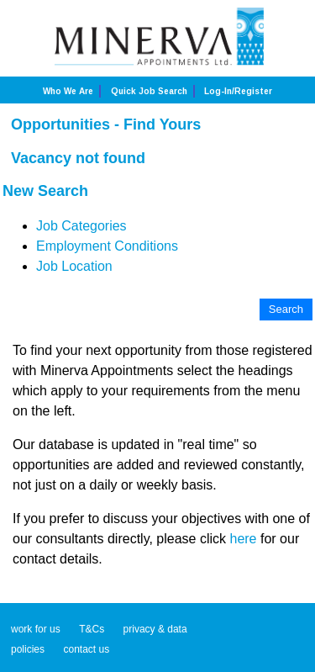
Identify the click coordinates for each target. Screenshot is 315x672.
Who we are (68, 91)
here (242, 539)
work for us (35, 629)
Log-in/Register (238, 91)
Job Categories (81, 226)
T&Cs (91, 629)
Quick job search (149, 91)
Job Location (74, 266)
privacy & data (155, 629)
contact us (86, 649)
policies (28, 649)
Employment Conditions (107, 246)
